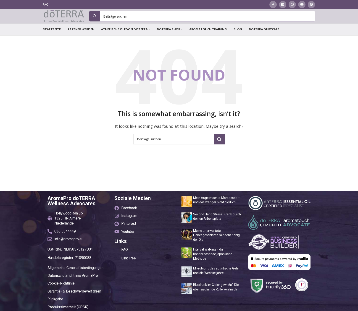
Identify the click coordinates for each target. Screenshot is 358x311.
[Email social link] (282, 4)
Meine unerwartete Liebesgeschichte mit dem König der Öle (216, 246)
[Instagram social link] (292, 4)
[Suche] (203, 22)
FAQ (124, 261)
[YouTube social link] (301, 4)
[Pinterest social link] (311, 4)
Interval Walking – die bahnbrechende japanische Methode (212, 265)
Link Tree (128, 269)
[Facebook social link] (273, 4)
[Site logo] (64, 21)
